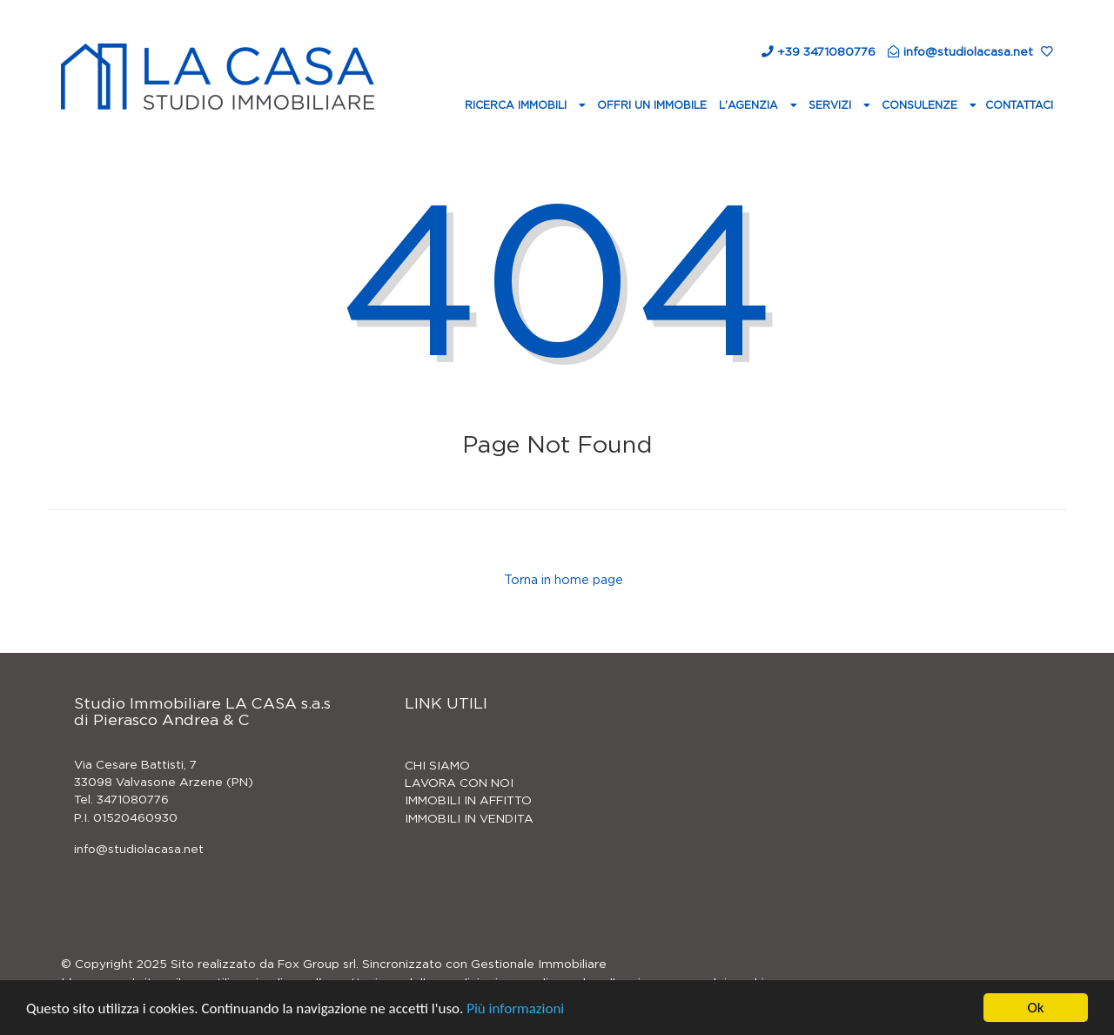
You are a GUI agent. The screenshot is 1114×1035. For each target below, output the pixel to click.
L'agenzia (750, 105)
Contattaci (1019, 105)
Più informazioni (515, 1009)
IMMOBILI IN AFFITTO (468, 801)
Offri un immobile (652, 105)
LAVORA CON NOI (459, 783)
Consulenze (921, 105)
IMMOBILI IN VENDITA (469, 819)
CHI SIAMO (437, 766)
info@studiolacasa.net (139, 849)
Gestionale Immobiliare (539, 964)
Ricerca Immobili (517, 105)
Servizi (832, 105)
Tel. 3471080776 (121, 800)
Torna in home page (561, 581)
